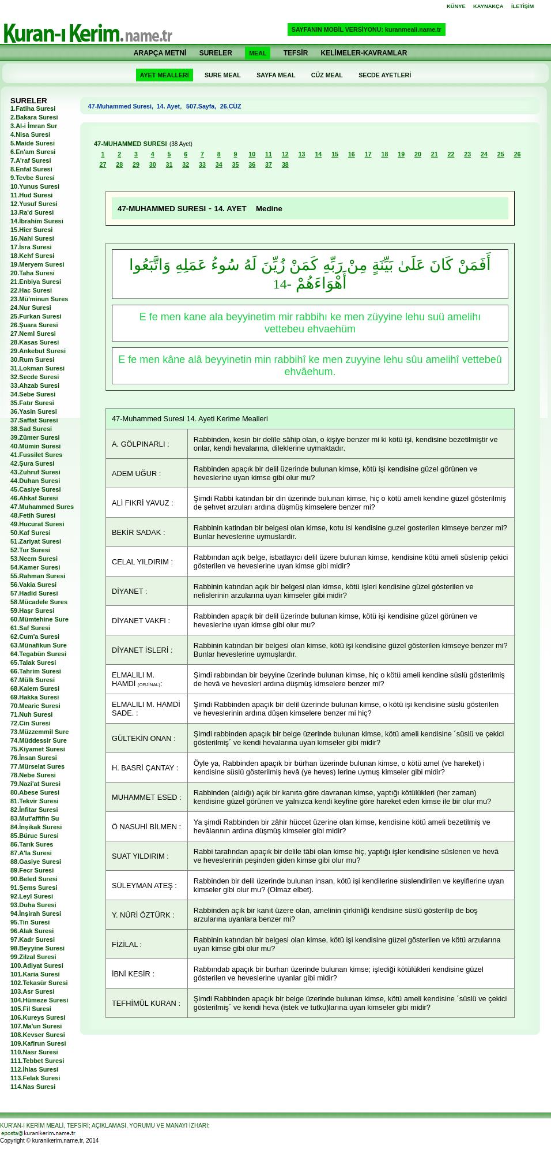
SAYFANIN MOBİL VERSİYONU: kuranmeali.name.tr (366, 29)
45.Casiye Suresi (35, 489)
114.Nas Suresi (32, 1086)
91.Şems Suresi (33, 887)
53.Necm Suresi (34, 558)
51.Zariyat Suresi (35, 541)
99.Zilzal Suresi (33, 956)
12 (285, 154)
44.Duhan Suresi (35, 480)
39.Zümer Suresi (35, 437)
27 (102, 164)
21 (434, 154)
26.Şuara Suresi (34, 324)
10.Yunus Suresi (34, 186)
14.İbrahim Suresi (36, 221)
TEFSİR (296, 53)
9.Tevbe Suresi (32, 177)
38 (285, 164)
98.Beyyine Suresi (37, 948)
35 (235, 164)
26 (517, 154)
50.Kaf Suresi (30, 532)
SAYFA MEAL (275, 75)
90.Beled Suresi (34, 878)
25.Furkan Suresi (36, 316)
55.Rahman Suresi (37, 575)
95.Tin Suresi (30, 922)
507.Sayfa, (201, 106)
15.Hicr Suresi (31, 229)
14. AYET (232, 208)
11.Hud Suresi (31, 195)
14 (318, 154)
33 (202, 164)
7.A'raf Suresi (30, 160)
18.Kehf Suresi (32, 255)
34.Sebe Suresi (32, 394)
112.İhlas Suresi (34, 1069)
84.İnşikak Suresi (36, 826)
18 (384, 154)
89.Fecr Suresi (32, 870)
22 (451, 154)
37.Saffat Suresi (34, 420)
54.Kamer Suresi (35, 567)
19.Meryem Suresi (37, 264)
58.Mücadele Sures (38, 601)
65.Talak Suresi (33, 662)
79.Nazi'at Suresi (35, 783)
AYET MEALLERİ (164, 75)
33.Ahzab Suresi (34, 385)
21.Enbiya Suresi (35, 281)
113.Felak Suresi (35, 1078)
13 (302, 154)
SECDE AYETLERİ (384, 75)
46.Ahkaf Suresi (34, 498)
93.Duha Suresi (33, 904)
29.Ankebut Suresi (38, 350)
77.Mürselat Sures (37, 766)
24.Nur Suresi (30, 307)
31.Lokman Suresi (37, 368)
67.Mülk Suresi (32, 679)
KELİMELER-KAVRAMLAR (364, 53)
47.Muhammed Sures (42, 506)
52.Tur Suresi (30, 549)
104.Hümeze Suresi (39, 1000)
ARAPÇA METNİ (160, 53)
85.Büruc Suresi (34, 835)
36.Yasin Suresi (33, 411)
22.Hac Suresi (31, 290)
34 (219, 164)
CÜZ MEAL (327, 75)
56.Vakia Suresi (33, 584)
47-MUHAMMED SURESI (130, 143)
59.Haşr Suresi (32, 610)
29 (136, 164)
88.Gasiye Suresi (35, 861)
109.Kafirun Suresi (38, 1043)
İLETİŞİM (522, 6)
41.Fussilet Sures (36, 454)
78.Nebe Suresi (33, 775)
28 (119, 164)
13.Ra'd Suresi (32, 212)
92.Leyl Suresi (31, 896)
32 (185, 164)
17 (368, 154)
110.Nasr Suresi (34, 1052)
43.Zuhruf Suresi (35, 472)
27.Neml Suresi (33, 333)
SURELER (215, 53)
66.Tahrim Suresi (35, 671)
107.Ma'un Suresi (36, 1026)
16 (351, 154)
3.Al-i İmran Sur (33, 125)
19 (401, 154)
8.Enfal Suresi (31, 169)
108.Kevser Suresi (37, 1034)
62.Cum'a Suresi (34, 636)
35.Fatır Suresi (32, 402)
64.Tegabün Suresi (38, 653)
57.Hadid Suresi (34, 593)
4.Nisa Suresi (30, 134)
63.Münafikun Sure (38, 645)
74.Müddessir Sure (38, 740)
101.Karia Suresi (35, 974)
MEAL (257, 53)
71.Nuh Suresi (31, 714)
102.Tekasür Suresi (38, 982)
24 (484, 154)
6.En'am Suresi (32, 151)
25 (500, 154)
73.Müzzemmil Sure (39, 731)
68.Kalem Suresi (34, 688)
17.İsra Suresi (31, 247)
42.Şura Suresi (32, 463)
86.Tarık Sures (31, 844)
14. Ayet (168, 106)
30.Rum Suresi (32, 359)
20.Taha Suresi (32, 272)
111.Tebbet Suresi (37, 1060)
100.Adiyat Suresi (36, 965)
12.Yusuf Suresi (34, 203)
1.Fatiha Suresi (32, 108)
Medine (269, 208)
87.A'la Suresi (31, 852)
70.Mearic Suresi (35, 705)
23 (467, 154)
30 (152, 164)
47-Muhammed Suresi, (122, 106)
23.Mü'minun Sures (39, 298)
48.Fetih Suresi (32, 515)
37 (268, 164)
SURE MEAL (223, 75)
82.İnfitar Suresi (34, 809)
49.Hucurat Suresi (37, 524)
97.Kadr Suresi (32, 939)
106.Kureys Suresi (37, 1017)
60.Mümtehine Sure (39, 619)
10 (251, 154)
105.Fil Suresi (30, 1008)
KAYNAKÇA (488, 6)
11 (268, 154)
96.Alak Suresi (32, 930)
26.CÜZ (229, 106)
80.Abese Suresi (34, 792)
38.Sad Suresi (31, 428)
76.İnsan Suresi (33, 757)
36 (251, 164)
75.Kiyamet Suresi (37, 749)
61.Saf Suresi (30, 627)
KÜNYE (456, 6)
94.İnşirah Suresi (35, 913)
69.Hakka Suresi (34, 697)
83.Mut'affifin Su (34, 818)
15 (334, 154)
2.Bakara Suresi (34, 117)
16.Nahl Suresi (32, 238)
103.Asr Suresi (32, 991)
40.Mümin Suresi (35, 446)
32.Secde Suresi (34, 376)
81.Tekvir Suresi (34, 801)
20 (417, 154)
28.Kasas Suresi (34, 342)
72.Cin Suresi (30, 723)
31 (169, 164)
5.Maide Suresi (32, 143)
